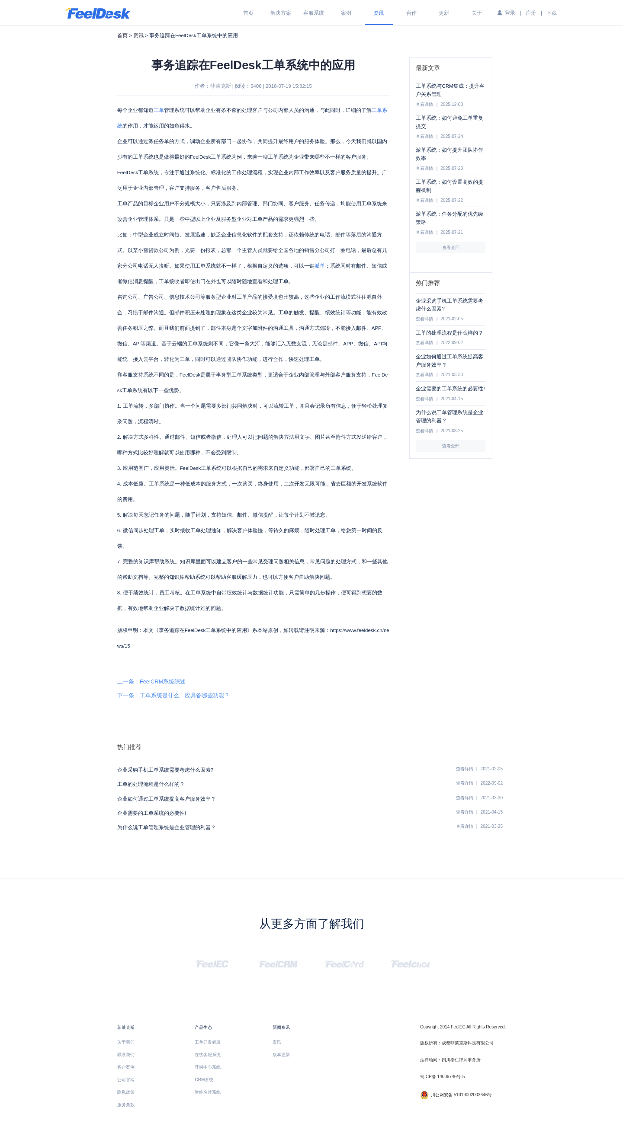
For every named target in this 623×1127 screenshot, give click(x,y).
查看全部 (450, 247)
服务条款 (126, 1104)
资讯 (378, 13)
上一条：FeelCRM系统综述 (151, 681)
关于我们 (126, 1042)
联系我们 (126, 1054)
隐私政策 (126, 1092)
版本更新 (281, 1054)
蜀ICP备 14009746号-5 (442, 1076)
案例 (346, 13)
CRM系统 (204, 1079)
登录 (510, 13)
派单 (320, 265)
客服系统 (313, 13)
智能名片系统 (208, 1092)
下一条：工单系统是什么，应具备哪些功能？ (173, 695)
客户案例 (126, 1067)
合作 (411, 13)
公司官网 (126, 1079)
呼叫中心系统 (208, 1067)
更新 (444, 13)
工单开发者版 (208, 1042)
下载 (551, 13)
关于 (477, 13)
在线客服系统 (208, 1054)
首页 (248, 13)
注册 (531, 13)
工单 (159, 110)
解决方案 (280, 13)
